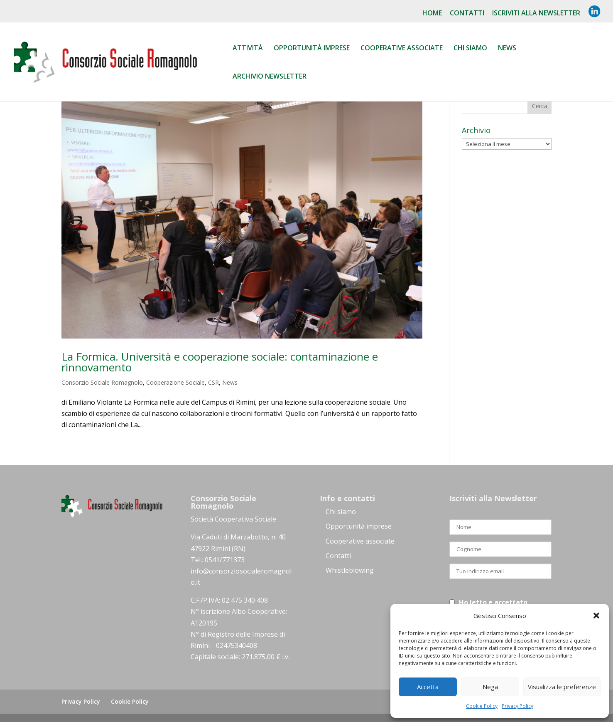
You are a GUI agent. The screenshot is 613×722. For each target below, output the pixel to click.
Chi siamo (470, 48)
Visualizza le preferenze (562, 686)
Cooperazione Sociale (175, 382)
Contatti (467, 13)
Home (432, 13)
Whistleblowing (350, 570)
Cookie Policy (482, 706)
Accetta (428, 686)
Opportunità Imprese (312, 48)
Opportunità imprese (359, 526)
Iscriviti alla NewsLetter (536, 13)
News (507, 48)
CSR (213, 382)
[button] (596, 615)
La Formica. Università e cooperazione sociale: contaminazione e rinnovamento (219, 362)
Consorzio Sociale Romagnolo (102, 382)
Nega (490, 686)
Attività (248, 48)
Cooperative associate (401, 48)
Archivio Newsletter (269, 77)
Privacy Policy (517, 706)
